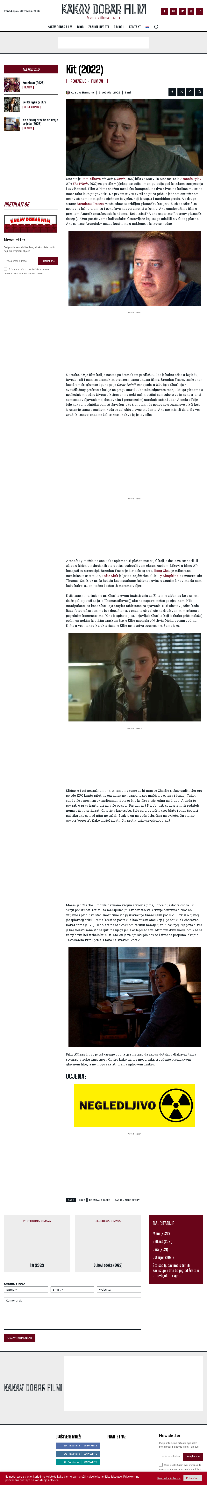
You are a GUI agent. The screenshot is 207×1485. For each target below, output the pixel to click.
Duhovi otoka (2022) (108, 1236)
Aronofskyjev (191, 179)
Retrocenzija (31, 107)
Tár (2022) (37, 1236)
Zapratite (90, 1424)
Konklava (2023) (34, 83)
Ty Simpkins (168, 576)
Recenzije (78, 81)
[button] (156, 26)
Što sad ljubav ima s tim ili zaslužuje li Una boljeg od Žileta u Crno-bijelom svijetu (176, 1270)
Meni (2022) (161, 1233)
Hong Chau (162, 571)
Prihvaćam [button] (192, 1478)
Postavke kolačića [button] (169, 1478)
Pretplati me (48, 260)
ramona (88, 92)
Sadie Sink (110, 576)
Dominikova (91, 179)
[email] (21, 261)
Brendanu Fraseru (90, 204)
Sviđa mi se (90, 1416)
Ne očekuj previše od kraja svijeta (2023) (40, 122)
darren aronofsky (127, 1200)
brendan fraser (99, 1200)
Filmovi (28, 87)
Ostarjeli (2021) (163, 1257)
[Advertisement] (103, 43)
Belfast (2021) (162, 1241)
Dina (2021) (160, 1249)
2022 (82, 1200)
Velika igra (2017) (34, 102)
